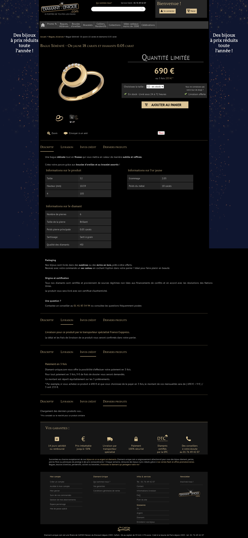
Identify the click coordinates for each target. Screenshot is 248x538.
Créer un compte (57, 481)
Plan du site (142, 499)
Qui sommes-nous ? (101, 481)
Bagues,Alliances (64, 25)
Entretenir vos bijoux (146, 522)
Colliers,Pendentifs (100, 25)
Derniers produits (115, 147)
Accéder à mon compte (60, 486)
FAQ (138, 495)
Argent (140, 513)
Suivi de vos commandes (60, 495)
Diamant (140, 517)
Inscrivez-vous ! (187, 481)
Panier (193, 11)
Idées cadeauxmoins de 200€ (131, 25)
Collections (115, 25)
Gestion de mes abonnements (63, 499)
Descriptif (47, 147)
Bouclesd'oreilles (76, 25)
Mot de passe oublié (58, 508)
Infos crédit (88, 147)
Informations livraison (146, 490)
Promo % (52, 23)
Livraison (67, 147)
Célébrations (148, 25)
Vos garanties (99, 486)
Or (138, 508)
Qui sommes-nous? (104, 3)
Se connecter (169, 11)
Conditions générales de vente (106, 490)
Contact (140, 486)
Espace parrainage (58, 504)
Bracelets (88, 25)
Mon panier (55, 490)
